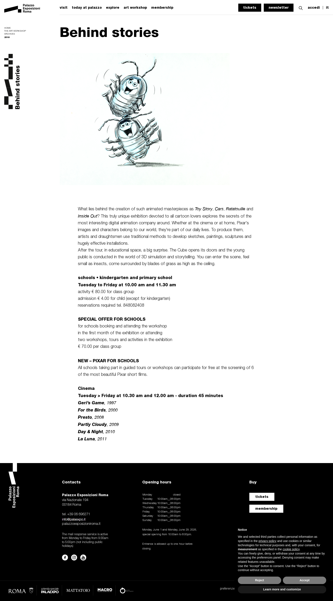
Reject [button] (259, 580)
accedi (314, 7)
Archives (9, 34)
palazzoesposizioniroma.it (81, 523)
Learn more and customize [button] (282, 589)
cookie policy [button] (291, 549)
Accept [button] (305, 580)
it (327, 7)
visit (64, 7)
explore (112, 7)
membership (162, 7)
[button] (301, 7)
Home (7, 28)
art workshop (135, 7)
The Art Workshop (15, 31)
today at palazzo (87, 7)
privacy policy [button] (267, 541)
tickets (249, 8)
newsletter (279, 8)
